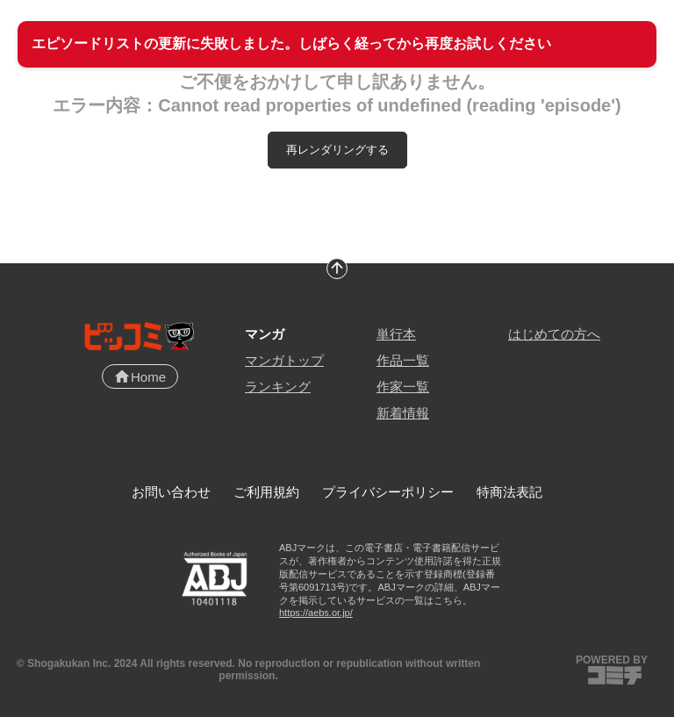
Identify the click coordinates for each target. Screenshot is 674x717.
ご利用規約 (266, 491)
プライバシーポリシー (388, 491)
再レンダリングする (337, 149)
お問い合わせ (171, 491)
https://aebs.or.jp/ (316, 612)
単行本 (396, 333)
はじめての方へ (554, 333)
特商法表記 (509, 491)
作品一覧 (402, 360)
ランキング (278, 386)
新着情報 (402, 412)
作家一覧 (402, 386)
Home (139, 376)
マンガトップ (284, 360)
